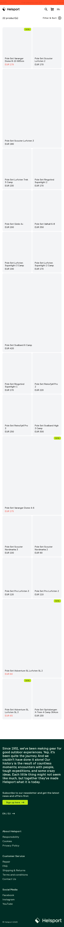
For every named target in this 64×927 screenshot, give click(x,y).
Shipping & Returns (13, 870)
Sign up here (15, 802)
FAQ (4, 865)
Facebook (8, 895)
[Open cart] (52, 9)
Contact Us (9, 879)
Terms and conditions (15, 874)
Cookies (7, 841)
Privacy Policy (10, 845)
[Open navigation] (58, 9)
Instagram (8, 899)
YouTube (7, 903)
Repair (6, 861)
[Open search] (46, 9)
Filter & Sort (52, 18)
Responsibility (10, 836)
